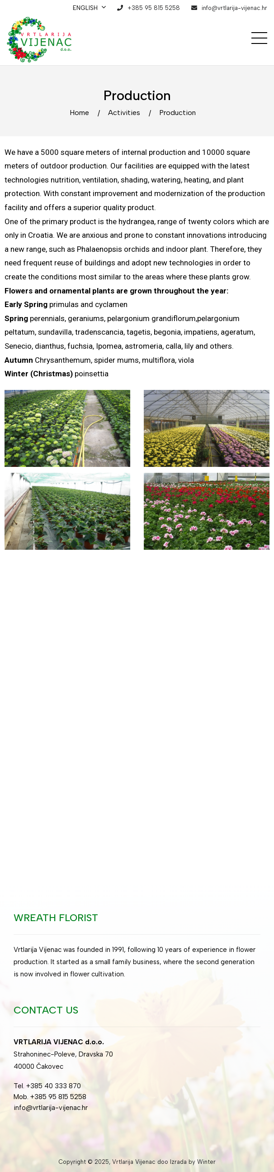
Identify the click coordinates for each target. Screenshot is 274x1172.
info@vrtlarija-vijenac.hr (234, 8)
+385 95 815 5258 (154, 8)
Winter (206, 1161)
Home (79, 112)
